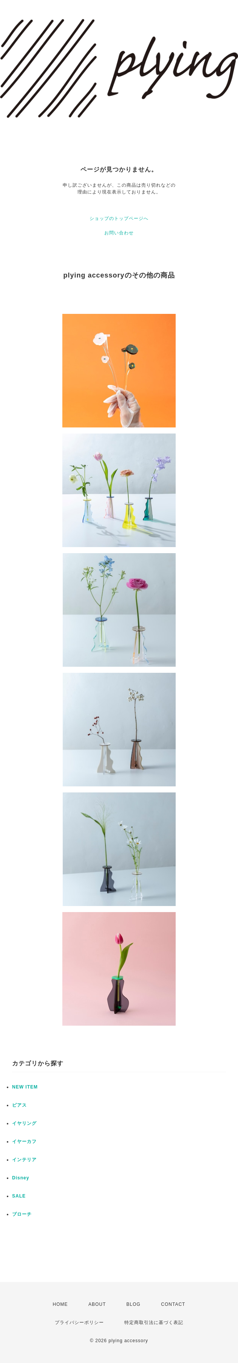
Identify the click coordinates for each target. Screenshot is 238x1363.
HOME (60, 1304)
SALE (19, 1196)
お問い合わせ (119, 232)
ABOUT (97, 1304)
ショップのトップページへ (119, 218)
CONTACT (173, 1304)
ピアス (19, 1105)
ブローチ (22, 1214)
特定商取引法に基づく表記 (153, 1322)
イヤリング (24, 1123)
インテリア (24, 1159)
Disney (20, 1178)
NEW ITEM (25, 1087)
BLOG (134, 1304)
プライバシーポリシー (79, 1322)
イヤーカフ (24, 1141)
